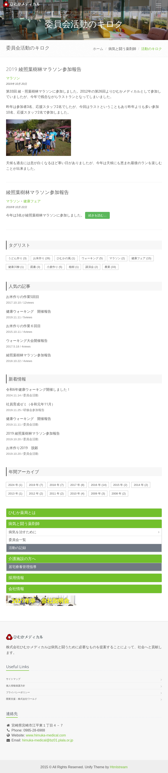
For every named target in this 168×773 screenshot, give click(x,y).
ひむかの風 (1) (66, 258)
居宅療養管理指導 (22, 567)
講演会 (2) (91, 267)
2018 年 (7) (57, 485)
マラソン (13, 78)
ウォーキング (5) (92, 258)
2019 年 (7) (36, 485)
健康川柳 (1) (16, 267)
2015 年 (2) (120, 485)
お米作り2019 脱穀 (22, 447)
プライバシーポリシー (18, 692)
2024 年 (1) (15, 485)
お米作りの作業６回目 (23, 325)
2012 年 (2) (36, 493)
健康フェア (32, 201)
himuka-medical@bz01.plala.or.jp (47, 740)
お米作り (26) (41, 258)
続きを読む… (97, 215)
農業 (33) (110, 267)
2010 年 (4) (77, 493)
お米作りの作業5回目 (22, 296)
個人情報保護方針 (15, 685)
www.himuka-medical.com (46, 735)
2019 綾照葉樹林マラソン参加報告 (43, 69)
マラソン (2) (117, 258)
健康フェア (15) (141, 258)
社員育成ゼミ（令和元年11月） (30, 404)
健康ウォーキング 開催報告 (28, 311)
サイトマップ (13, 679)
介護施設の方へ (22, 559)
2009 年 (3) (98, 493)
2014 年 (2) (141, 485)
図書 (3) (35, 267)
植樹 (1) (74, 267)
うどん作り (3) (17, 258)
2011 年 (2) (57, 493)
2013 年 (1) (15, 493)
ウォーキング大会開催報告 (27, 340)
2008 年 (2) (119, 493)
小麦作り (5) (54, 267)
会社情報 (16, 589)
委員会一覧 (17, 540)
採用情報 (16, 578)
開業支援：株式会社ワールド (21, 699)
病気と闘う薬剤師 (24, 524)
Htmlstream (119, 767)
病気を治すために (22, 532)
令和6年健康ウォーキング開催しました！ (38, 389)
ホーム (98, 49)
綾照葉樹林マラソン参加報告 (37, 192)
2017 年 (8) (77, 485)
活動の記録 (17, 548)
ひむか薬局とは (22, 513)
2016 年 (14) (99, 485)
